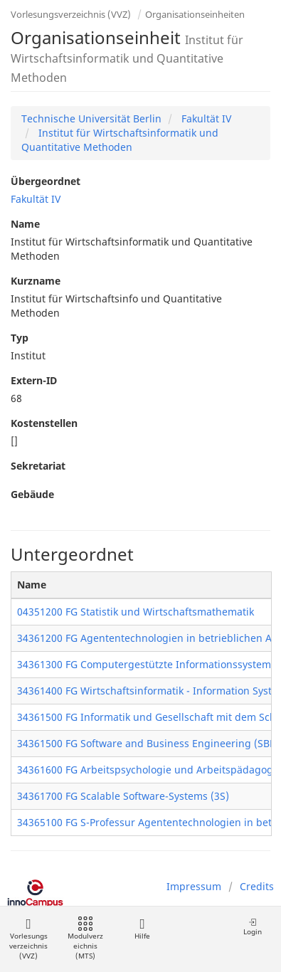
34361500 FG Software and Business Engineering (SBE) (148, 743)
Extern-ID (34, 380)
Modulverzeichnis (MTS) (85, 939)
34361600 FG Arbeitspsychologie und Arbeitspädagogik (149, 769)
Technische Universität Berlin (91, 118)
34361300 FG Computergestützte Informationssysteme (147, 664)
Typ (19, 337)
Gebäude (32, 494)
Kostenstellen (44, 423)
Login (252, 926)
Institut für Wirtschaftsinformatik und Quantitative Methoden (119, 140)
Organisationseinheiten (195, 14)
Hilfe (142, 929)
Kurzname (35, 280)
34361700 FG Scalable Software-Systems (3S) (123, 796)
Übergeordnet (45, 181)
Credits (257, 886)
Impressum (193, 886)
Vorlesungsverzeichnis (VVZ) (71, 14)
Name (25, 224)
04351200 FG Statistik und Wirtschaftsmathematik (135, 611)
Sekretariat (38, 465)
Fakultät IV (205, 118)
